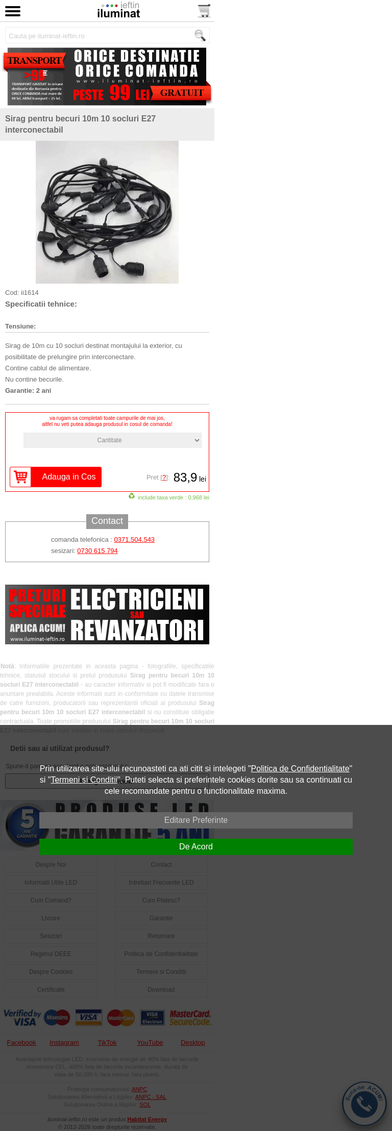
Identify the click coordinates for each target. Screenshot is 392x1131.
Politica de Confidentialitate (300, 768)
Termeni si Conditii (84, 779)
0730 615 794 (97, 551)
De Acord (196, 846)
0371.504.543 (134, 539)
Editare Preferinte (196, 820)
